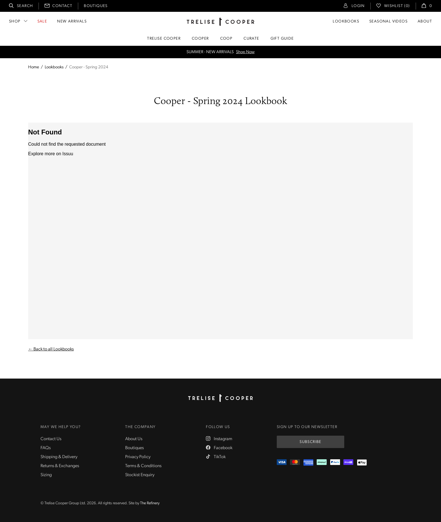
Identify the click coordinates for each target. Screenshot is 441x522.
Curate (251, 39)
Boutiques (96, 6)
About (425, 21)
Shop (15, 21)
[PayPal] (335, 462)
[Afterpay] (322, 462)
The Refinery (149, 503)
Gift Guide (282, 39)
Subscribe (310, 442)
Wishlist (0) (397, 6)
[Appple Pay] (362, 462)
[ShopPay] (348, 462)
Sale (42, 21)
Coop (226, 39)
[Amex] (308, 462)
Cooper (200, 39)
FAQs (45, 448)
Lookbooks (346, 21)
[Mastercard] (295, 462)
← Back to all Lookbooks (51, 349)
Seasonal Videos (388, 21)
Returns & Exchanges (59, 466)
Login (358, 6)
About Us (133, 439)
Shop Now (245, 52)
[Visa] (282, 462)
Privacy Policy (137, 457)
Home (33, 67)
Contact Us (50, 439)
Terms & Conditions (143, 466)
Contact (62, 6)
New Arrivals (72, 21)
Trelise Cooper (164, 39)
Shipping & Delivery (58, 457)
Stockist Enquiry (139, 475)
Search (25, 6)
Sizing (46, 475)
